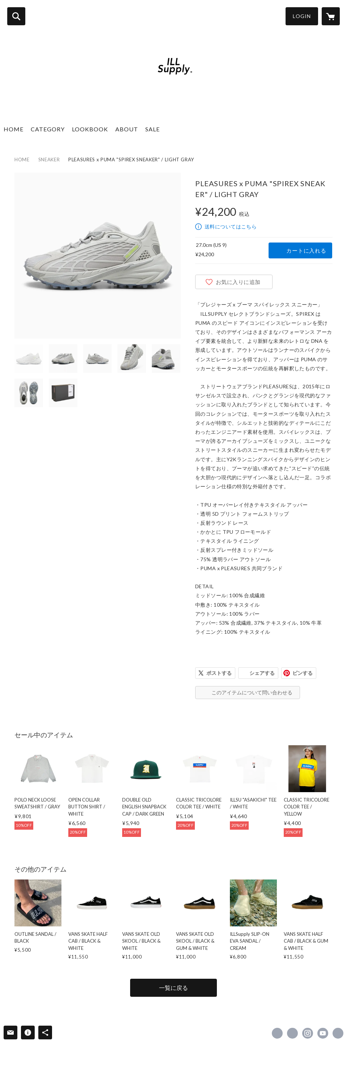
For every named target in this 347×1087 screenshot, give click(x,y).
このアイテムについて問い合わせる (251, 692)
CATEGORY (48, 129)
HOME (13, 129)
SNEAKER (49, 159)
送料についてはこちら (231, 226)
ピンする (302, 673)
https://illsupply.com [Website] (338, 1033)
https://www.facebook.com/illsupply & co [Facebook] (277, 1033)
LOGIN (302, 16)
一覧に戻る (173, 987)
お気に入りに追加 (238, 282)
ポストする (219, 673)
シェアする (262, 673)
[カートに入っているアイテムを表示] (331, 16)
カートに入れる (306, 250)
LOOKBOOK (90, 129)
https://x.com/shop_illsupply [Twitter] (292, 1033)
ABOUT (126, 129)
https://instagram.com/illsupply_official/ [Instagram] (307, 1033)
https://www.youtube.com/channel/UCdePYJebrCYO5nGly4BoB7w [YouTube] (322, 1033)
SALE (152, 129)
